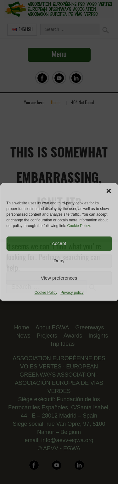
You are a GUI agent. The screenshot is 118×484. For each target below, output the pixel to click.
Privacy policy (71, 292)
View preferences (59, 278)
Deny (59, 260)
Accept (59, 243)
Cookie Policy (78, 226)
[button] (108, 191)
